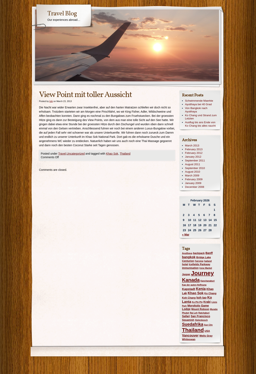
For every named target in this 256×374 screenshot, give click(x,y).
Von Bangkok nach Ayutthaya (196, 110)
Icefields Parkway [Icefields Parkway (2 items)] (199, 264)
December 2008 (194, 186)
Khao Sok (112, 153)
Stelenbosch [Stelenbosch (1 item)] (201, 320)
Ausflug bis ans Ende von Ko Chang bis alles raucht (200, 124)
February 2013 (193, 149)
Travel (62, 153)
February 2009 (193, 179)
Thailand (125, 153)
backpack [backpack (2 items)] (199, 253)
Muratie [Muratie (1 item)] (214, 309)
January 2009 (193, 183)
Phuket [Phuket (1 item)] (185, 313)
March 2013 (192, 145)
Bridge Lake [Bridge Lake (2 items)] (203, 257)
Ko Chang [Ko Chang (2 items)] (210, 293)
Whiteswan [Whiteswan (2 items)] (188, 339)
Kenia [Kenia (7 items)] (201, 289)
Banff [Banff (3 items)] (209, 253)
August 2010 (192, 171)
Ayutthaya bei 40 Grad (198, 104)
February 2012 (193, 152)
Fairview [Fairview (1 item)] (199, 261)
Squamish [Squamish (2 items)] (188, 319)
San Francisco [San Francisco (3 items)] (200, 316)
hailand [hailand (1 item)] (208, 261)
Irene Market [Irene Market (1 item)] (205, 268)
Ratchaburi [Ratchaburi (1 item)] (204, 313)
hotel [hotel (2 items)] (185, 264)
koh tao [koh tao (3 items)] (201, 297)
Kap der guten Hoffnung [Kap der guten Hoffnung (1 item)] (194, 285)
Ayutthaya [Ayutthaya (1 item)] (187, 253)
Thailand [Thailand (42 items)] (193, 330)
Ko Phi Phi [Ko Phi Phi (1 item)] (197, 302)
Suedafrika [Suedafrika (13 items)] (192, 324)
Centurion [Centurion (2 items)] (188, 260)
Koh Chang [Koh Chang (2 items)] (189, 297)
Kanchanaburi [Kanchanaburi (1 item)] (207, 281)
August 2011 (192, 164)
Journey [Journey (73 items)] (202, 273)
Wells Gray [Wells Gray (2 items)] (206, 335)
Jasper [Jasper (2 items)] (186, 274)
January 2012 (193, 156)
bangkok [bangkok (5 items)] (188, 257)
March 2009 (192, 175)
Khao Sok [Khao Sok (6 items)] (195, 293)
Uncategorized (76, 153)
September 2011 (195, 160)
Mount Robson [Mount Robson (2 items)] (200, 309)
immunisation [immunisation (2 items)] (190, 267)
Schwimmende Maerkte (199, 100)
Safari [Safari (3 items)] (186, 316)
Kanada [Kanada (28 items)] (191, 280)
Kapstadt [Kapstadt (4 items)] (188, 289)
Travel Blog (62, 13)
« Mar (185, 234)
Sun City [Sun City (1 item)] (208, 325)
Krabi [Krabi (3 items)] (207, 301)
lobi (51, 101)
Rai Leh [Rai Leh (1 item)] (194, 313)
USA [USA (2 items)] (207, 330)
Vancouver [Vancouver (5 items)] (190, 335)
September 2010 (195, 168)
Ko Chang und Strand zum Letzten (201, 117)
